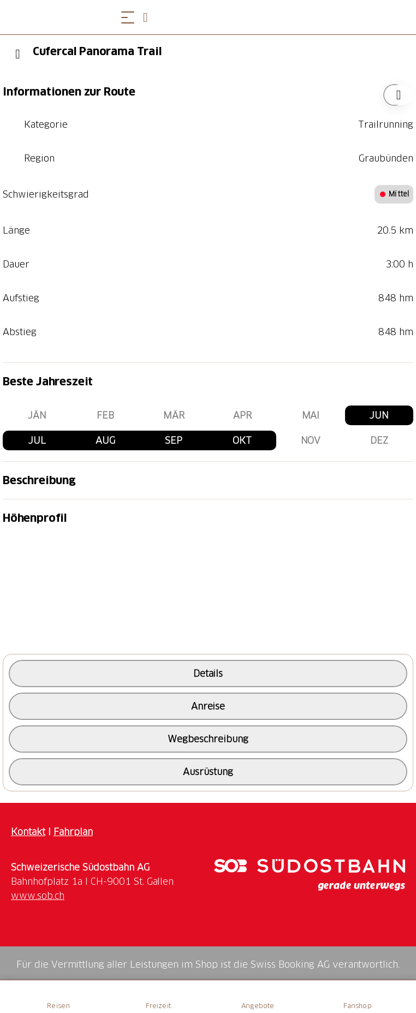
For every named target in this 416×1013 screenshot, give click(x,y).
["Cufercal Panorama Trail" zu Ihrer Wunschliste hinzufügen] (394, 95)
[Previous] (18, 54)
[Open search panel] (150, 17)
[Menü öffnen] (128, 17)
